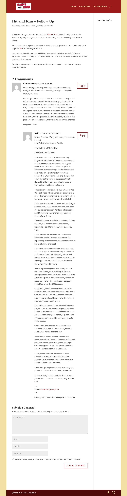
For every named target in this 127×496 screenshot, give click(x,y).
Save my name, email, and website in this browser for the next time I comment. (47, 459)
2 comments (48, 26)
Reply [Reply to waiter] (82, 135)
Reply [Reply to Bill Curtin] (82, 85)
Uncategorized (36, 26)
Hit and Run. (52, 34)
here (21, 48)
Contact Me (84, 7)
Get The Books (100, 7)
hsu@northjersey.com (49, 389)
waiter (16, 26)
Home (73, 7)
